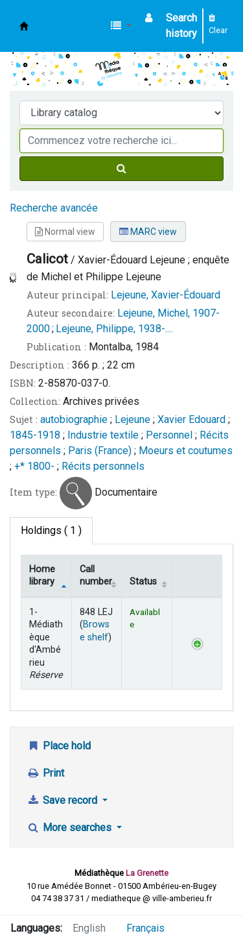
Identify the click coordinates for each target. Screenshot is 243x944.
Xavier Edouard (192, 419)
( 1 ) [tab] (51, 530)
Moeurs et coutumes (186, 450)
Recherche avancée (54, 208)
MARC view (148, 231)
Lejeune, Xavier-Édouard (165, 295)
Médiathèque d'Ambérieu (24, 25)
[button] (121, 26)
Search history (181, 26)
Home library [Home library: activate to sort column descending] (42, 575)
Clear (218, 24)
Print (45, 773)
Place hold (59, 746)
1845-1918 (35, 435)
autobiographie (74, 419)
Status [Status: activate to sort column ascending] (143, 581)
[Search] (121, 168)
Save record (63, 800)
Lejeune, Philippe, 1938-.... (114, 328)
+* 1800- (34, 466)
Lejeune (134, 419)
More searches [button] (70, 827)
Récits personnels (103, 466)
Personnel (169, 435)
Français (145, 928)
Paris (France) (100, 450)
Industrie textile (103, 435)
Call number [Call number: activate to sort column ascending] (96, 575)
